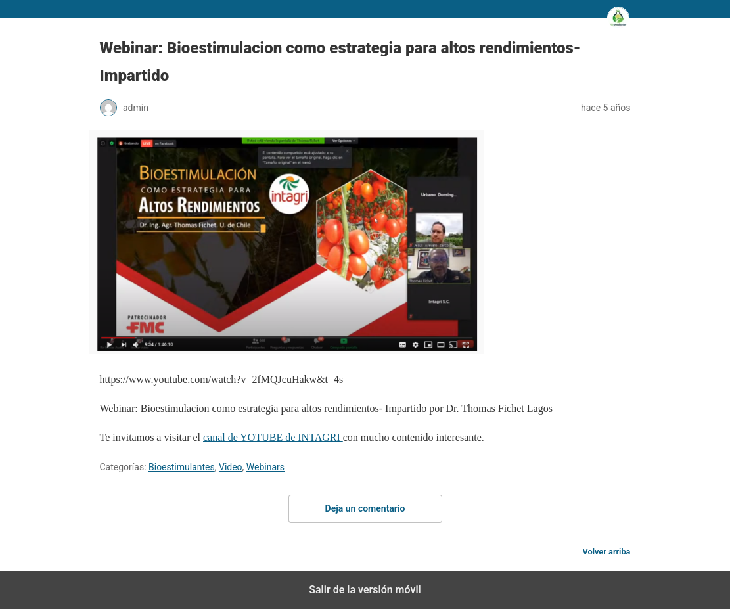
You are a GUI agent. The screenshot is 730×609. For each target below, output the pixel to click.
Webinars (265, 467)
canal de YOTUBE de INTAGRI (273, 437)
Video (230, 467)
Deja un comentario (365, 508)
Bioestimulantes (181, 467)
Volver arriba (606, 551)
